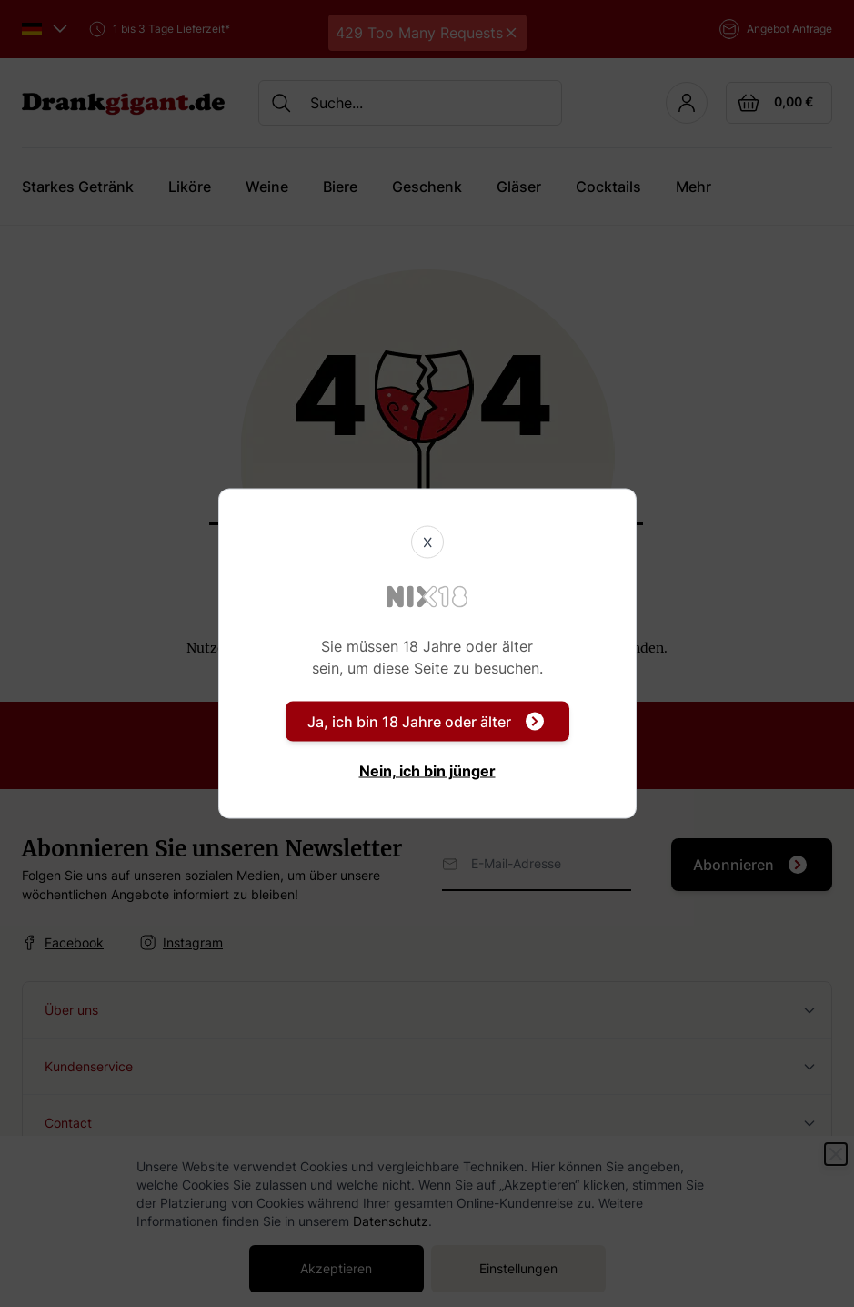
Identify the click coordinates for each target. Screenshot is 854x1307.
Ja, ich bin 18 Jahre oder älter (425, 722)
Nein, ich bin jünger (427, 771)
